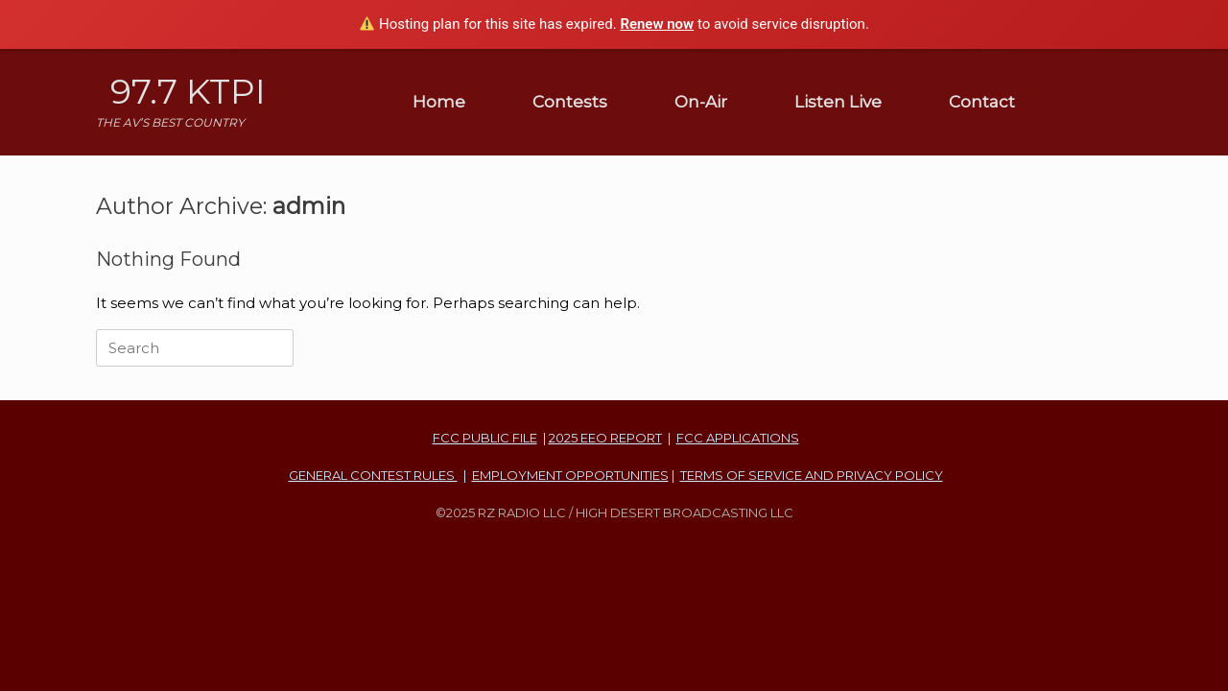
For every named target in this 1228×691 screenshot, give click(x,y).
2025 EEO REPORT (605, 437)
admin (308, 206)
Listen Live (838, 101)
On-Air (700, 101)
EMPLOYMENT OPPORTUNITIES (570, 475)
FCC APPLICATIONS (737, 437)
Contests (569, 101)
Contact (982, 101)
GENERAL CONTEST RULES (373, 475)
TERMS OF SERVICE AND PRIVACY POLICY (811, 475)
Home (439, 101)
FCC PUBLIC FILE (485, 437)
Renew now (657, 24)
